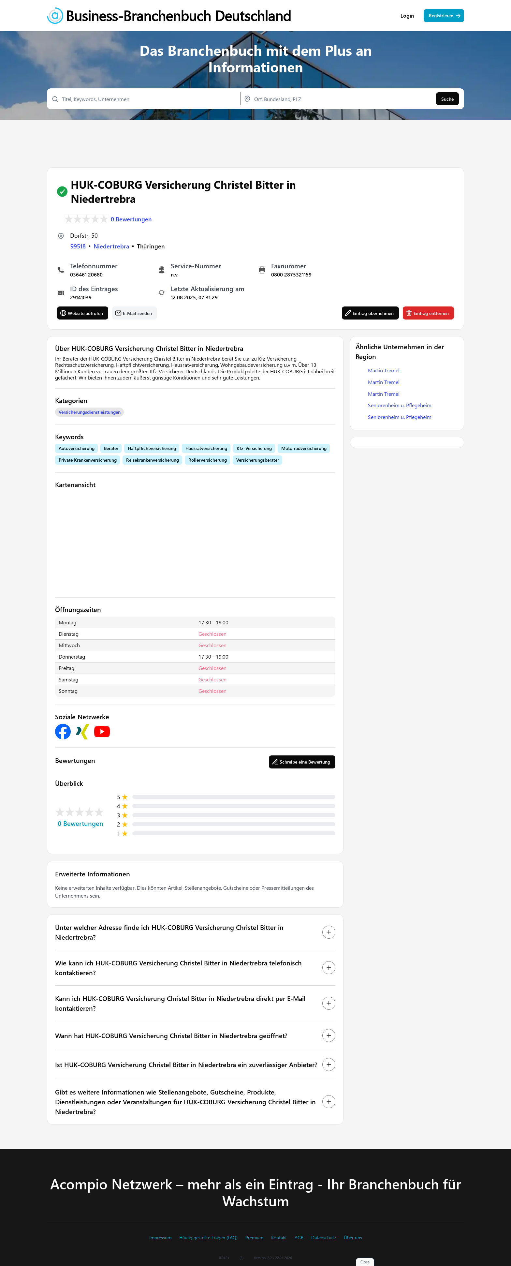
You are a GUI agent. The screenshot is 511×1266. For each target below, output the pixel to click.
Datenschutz (323, 1237)
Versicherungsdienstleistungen (90, 412)
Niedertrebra (111, 246)
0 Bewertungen (131, 219)
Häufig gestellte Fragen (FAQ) (208, 1237)
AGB (299, 1237)
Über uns (353, 1237)
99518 (78, 246)
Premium (254, 1237)
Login (407, 16)
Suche (447, 100)
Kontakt (279, 1237)
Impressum (160, 1237)
